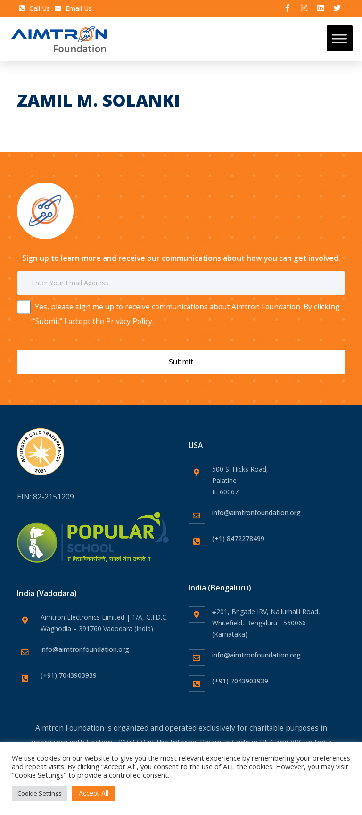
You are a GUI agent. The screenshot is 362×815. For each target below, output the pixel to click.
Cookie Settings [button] (39, 793)
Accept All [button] (93, 793)
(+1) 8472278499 (238, 532)
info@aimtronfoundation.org (256, 506)
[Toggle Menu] (339, 39)
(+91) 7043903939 (69, 669)
